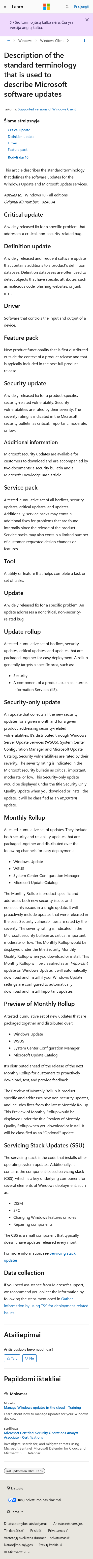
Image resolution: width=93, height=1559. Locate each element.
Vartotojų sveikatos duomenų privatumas (35, 1537)
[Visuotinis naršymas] (5, 6)
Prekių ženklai (49, 1544)
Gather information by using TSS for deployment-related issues (46, 1305)
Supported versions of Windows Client (47, 109)
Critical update (19, 129)
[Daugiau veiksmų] (84, 41)
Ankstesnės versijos (68, 1523)
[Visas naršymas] (8, 41)
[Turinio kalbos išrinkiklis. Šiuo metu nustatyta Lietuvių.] (15, 1488)
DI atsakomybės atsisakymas (25, 1523)
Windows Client (52, 40)
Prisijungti (81, 6)
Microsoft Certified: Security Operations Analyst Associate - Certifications (41, 1435)
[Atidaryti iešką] (67, 6)
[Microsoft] (46, 6)
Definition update (21, 136)
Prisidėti (36, 1530)
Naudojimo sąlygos (18, 1544)
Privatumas (56, 1530)
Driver (12, 143)
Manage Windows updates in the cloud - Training (42, 1407)
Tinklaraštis (12, 1530)
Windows (25, 40)
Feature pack (18, 149)
